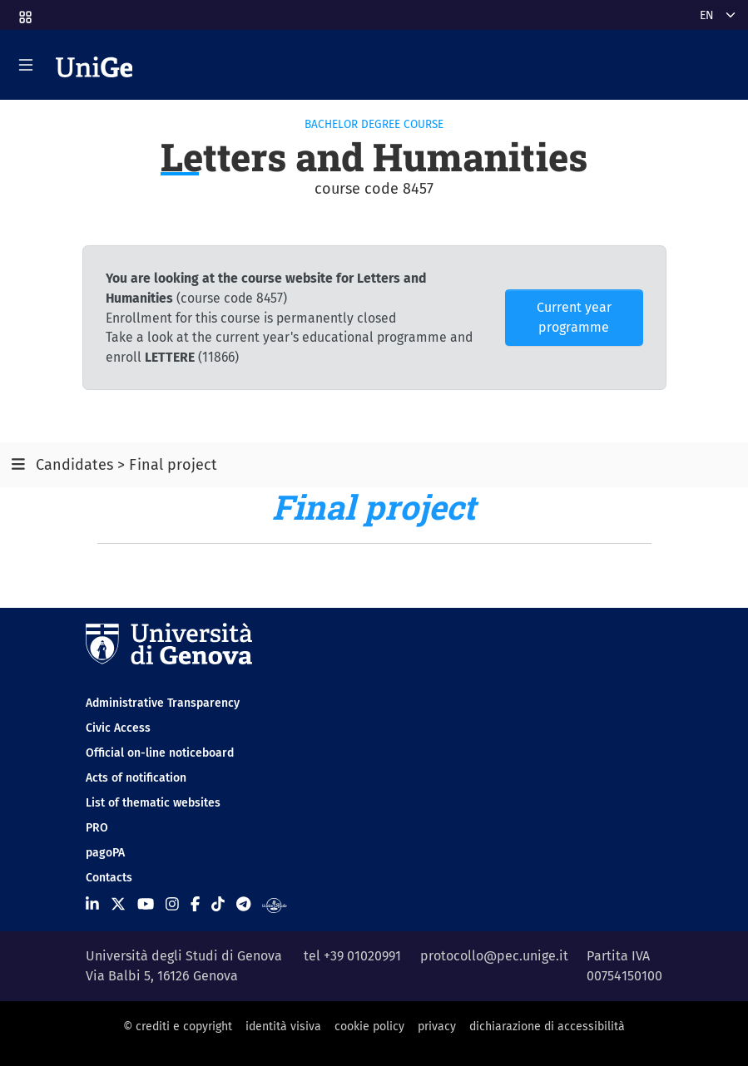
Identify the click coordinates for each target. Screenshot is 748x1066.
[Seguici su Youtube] (145, 905)
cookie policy (369, 1026)
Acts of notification (136, 778)
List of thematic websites (153, 803)
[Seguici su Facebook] (195, 905)
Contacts (109, 878)
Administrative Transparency (163, 703)
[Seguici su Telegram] (243, 905)
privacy (437, 1026)
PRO (97, 828)
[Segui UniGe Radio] (274, 905)
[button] (24, 12)
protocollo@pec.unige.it (494, 956)
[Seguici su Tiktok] (218, 905)
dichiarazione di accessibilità (547, 1026)
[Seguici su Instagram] (172, 905)
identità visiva (283, 1026)
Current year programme (574, 317)
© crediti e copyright (177, 1026)
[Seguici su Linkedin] (92, 905)
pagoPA (105, 853)
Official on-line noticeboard (160, 753)
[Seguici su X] (118, 905)
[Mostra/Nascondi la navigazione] (26, 65)
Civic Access (118, 728)
